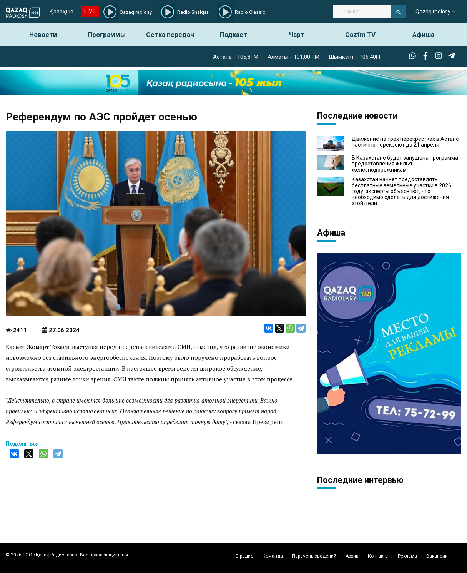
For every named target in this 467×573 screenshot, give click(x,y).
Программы (107, 34)
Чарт (296, 34)
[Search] (362, 11)
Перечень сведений (314, 556)
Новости (43, 34)
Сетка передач (170, 34)
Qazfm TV (360, 34)
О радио (244, 556)
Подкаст (233, 34)
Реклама (407, 556)
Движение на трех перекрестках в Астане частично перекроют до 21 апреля (405, 142)
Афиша (423, 34)
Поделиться (22, 444)
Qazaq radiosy (432, 11)
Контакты (378, 556)
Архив (352, 556)
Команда (273, 556)
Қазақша (61, 11)
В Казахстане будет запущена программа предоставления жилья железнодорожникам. (405, 164)
